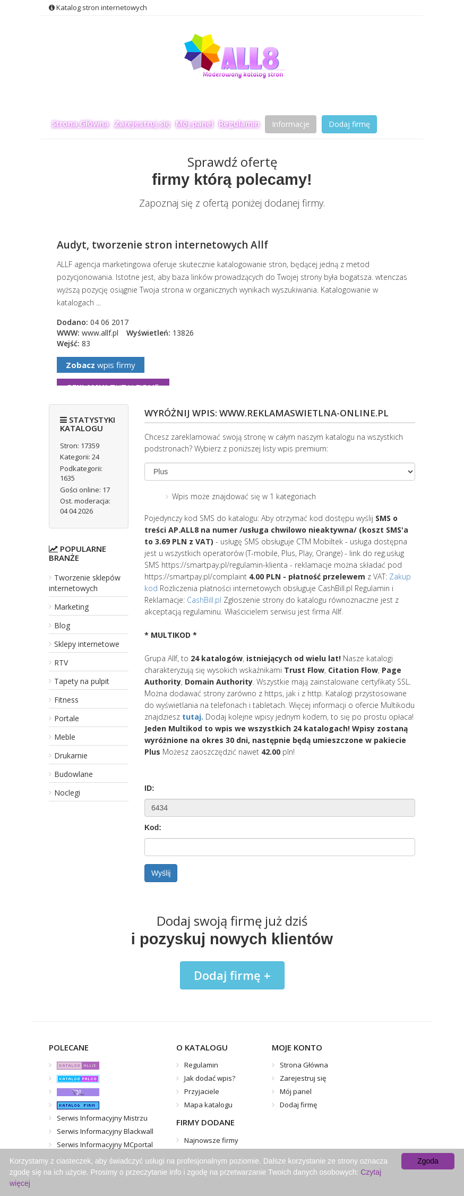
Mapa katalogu (208, 1104)
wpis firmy (100, 365)
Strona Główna (80, 123)
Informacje (291, 124)
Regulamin (239, 123)
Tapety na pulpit (81, 681)
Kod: (152, 827)
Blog (62, 625)
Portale (66, 718)
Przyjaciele (201, 1091)
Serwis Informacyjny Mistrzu (102, 1118)
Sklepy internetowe (86, 644)
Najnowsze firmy (211, 1140)
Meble (64, 737)
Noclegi (67, 793)
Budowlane (73, 774)
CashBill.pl (204, 600)
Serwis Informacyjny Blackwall (105, 1131)
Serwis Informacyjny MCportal (105, 1144)
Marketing (71, 607)
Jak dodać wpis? (209, 1078)
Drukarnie (71, 755)
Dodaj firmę (349, 124)
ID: (149, 788)
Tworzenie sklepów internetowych (85, 583)
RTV (61, 662)
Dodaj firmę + (232, 975)
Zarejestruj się (142, 123)
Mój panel (194, 123)
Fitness (66, 700)
